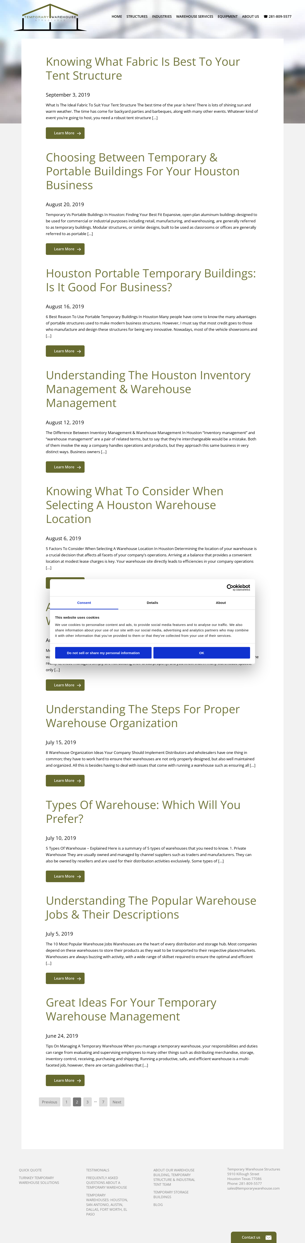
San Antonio (97, 1204)
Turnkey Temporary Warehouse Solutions (39, 1180)
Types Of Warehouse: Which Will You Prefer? (143, 811)
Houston (118, 1200)
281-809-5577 (250, 1183)
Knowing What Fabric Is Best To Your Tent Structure (143, 68)
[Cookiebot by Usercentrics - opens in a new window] (230, 587)
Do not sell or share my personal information (103, 653)
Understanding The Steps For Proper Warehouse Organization (143, 716)
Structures (137, 16)
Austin (116, 1204)
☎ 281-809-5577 (278, 16)
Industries (162, 16)
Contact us (256, 1237)
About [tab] (221, 602)
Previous (49, 1102)
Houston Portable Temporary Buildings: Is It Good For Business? (151, 280)
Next (117, 1102)
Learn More (67, 133)
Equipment (228, 16)
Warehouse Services (194, 16)
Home (117, 16)
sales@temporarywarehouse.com (253, 1188)
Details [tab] (152, 602)
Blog (158, 1204)
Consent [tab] (84, 602)
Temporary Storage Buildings (171, 1194)
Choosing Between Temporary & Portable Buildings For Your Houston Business (143, 171)
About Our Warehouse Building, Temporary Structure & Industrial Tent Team (174, 1177)
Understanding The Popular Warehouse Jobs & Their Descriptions (151, 907)
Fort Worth (111, 1209)
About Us (250, 16)
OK (201, 653)
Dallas (92, 1209)
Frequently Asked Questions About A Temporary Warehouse (106, 1182)
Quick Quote (30, 1170)
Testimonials (97, 1170)
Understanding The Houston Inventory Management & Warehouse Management (148, 388)
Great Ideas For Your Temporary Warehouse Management (131, 1009)
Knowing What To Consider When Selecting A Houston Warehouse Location (135, 504)
